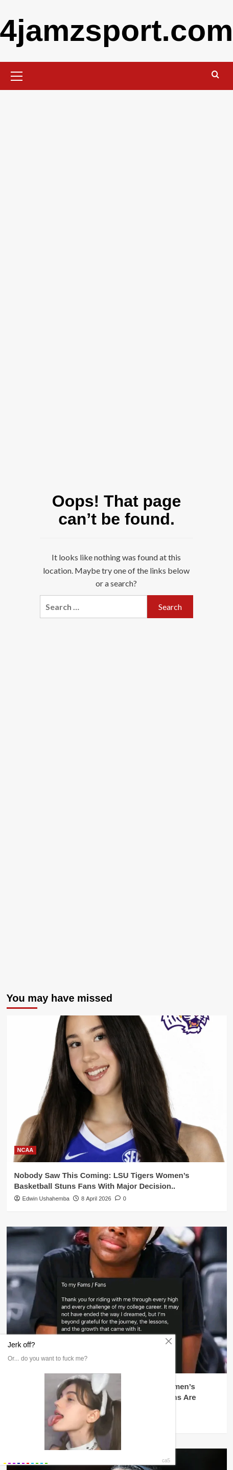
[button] (17, 74)
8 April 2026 (96, 1198)
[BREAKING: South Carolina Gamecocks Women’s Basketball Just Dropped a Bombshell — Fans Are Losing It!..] (117, 1300)
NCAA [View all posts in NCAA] (25, 1150)
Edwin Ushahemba (45, 1198)
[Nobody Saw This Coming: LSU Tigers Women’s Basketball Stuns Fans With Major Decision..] (117, 1088)
